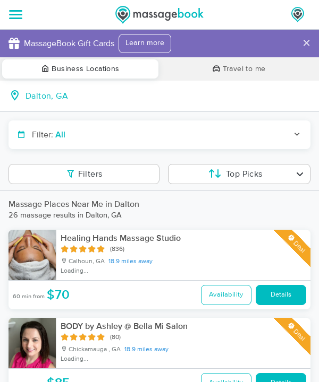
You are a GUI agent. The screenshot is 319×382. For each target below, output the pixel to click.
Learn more (144, 43)
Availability (226, 294)
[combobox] (168, 96)
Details (281, 294)
